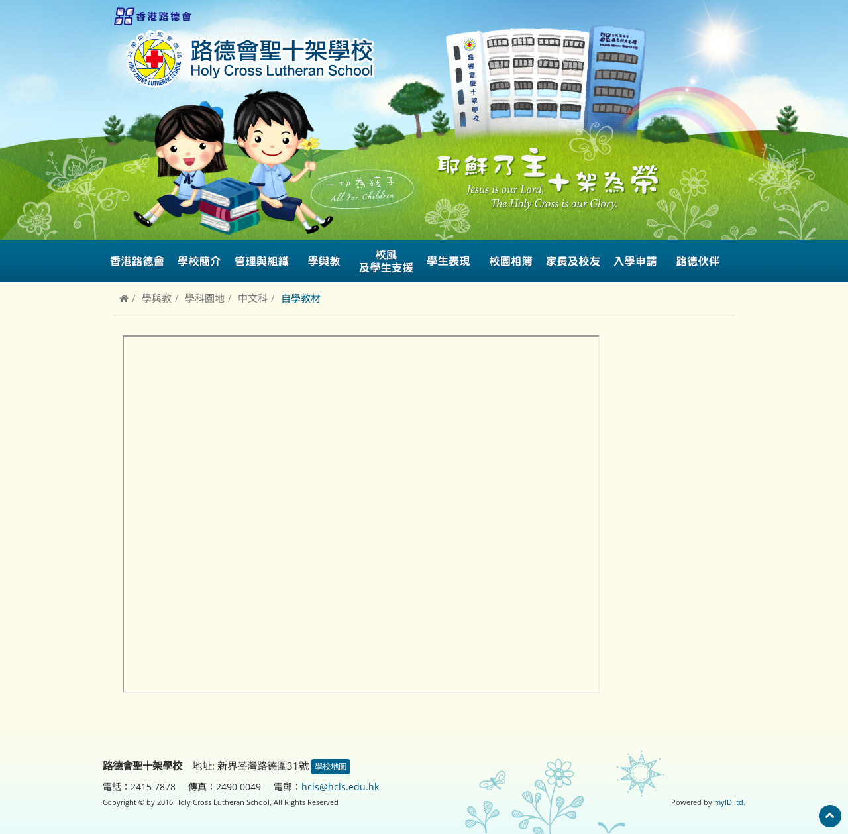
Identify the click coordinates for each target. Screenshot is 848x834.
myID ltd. (729, 802)
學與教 (157, 298)
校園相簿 (511, 261)
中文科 (253, 298)
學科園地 (205, 298)
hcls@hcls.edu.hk (340, 786)
